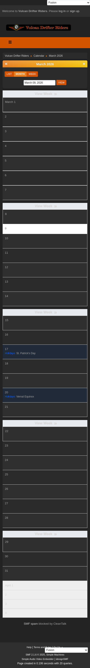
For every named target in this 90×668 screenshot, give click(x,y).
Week (32, 74)
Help (29, 647)
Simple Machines (55, 654)
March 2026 (45, 64)
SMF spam (31, 623)
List (9, 74)
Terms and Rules (42, 647)
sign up (74, 11)
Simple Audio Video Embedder (38, 659)
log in (62, 11)
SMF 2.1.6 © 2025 (35, 654)
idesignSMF (62, 659)
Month (20, 74)
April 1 (9, 585)
